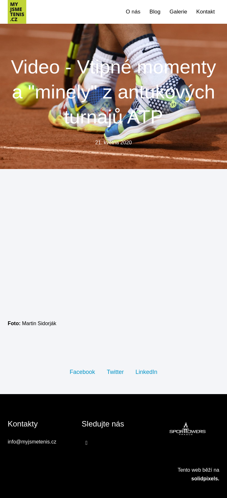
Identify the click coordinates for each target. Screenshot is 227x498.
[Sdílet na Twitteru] (115, 371)
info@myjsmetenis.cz (32, 441)
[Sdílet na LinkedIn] (146, 371)
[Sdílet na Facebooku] (82, 371)
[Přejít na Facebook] (87, 442)
